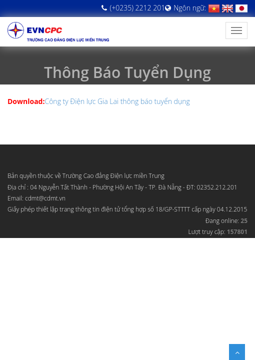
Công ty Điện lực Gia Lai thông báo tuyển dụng (117, 101)
